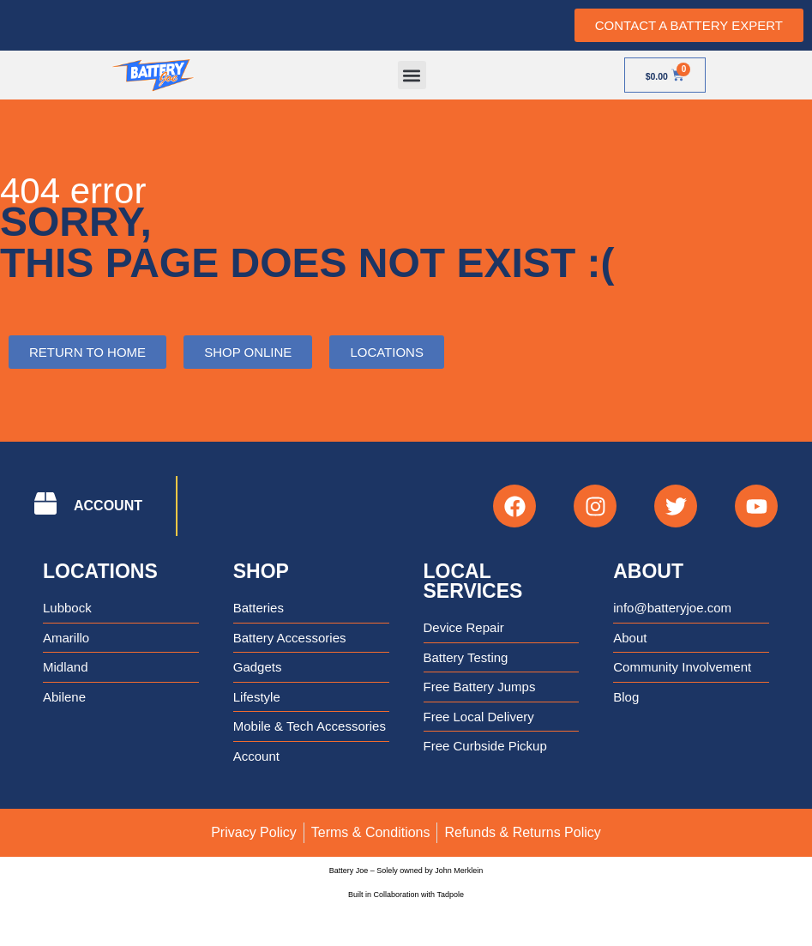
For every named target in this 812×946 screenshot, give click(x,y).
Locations (100, 571)
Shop (261, 571)
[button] (412, 75)
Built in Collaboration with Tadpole (406, 894)
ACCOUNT (108, 505)
